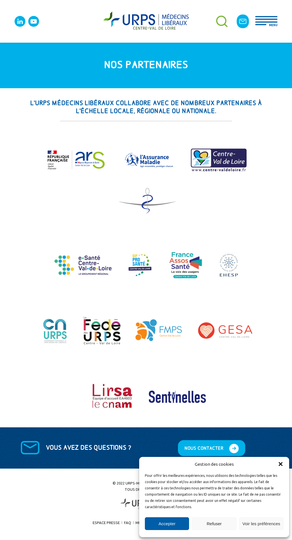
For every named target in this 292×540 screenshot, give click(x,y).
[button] (280, 464)
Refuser (214, 523)
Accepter (167, 523)
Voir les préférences (261, 523)
